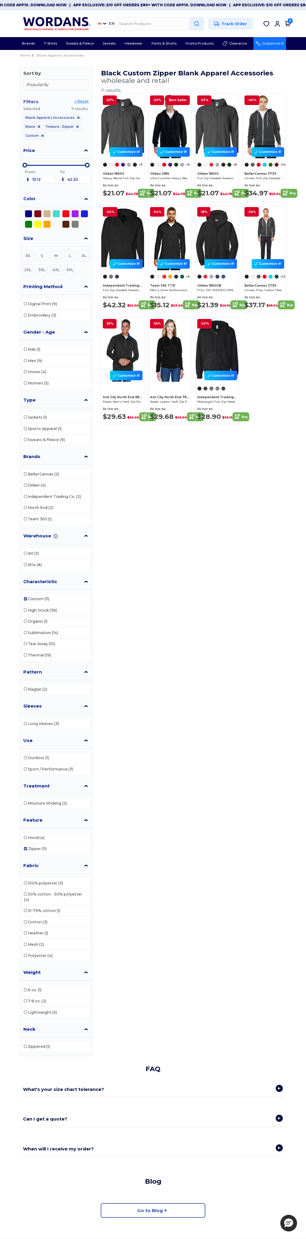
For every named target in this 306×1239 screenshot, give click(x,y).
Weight (32, 972)
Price (29, 150)
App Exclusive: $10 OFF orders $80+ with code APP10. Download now (168, 5)
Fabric (31, 865)
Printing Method (42, 286)
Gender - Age (39, 332)
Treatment (36, 786)
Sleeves (32, 706)
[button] (288, 1223)
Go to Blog (153, 1210)
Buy (146, 193)
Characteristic (40, 581)
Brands (31, 456)
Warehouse (37, 536)
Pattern (32, 672)
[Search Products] (159, 24)
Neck (29, 1029)
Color (29, 198)
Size (28, 238)
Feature (32, 820)
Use (28, 740)
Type (29, 400)
